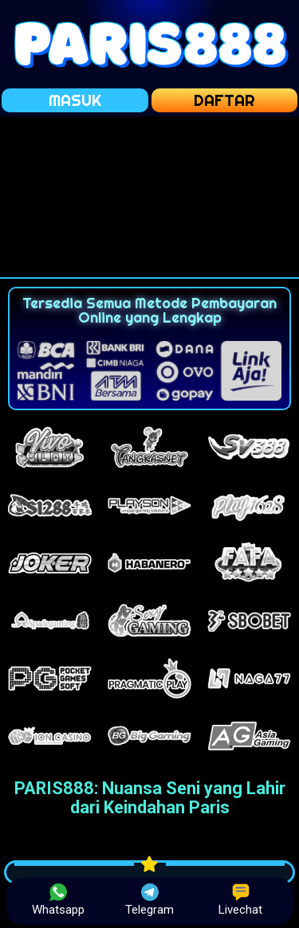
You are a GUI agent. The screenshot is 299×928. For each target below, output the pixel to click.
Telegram (149, 900)
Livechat (240, 900)
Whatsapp (58, 900)
